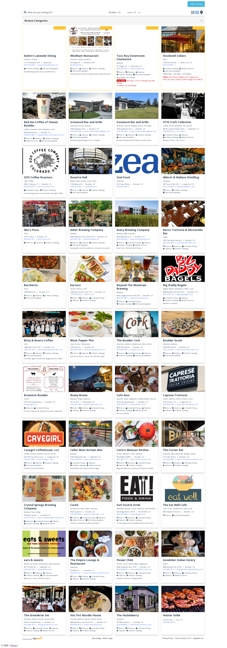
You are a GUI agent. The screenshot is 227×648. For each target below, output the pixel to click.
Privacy (14, 645)
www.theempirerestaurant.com (97, 573)
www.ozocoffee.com (46, 186)
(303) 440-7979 (29, 624)
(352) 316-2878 (168, 186)
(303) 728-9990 (122, 514)
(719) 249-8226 (75, 294)
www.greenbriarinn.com (47, 624)
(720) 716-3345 (168, 349)
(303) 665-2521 (75, 573)
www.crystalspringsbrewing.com (51, 517)
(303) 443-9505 (122, 349)
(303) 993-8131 (122, 404)
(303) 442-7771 (122, 459)
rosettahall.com (90, 186)
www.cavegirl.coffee (46, 459)
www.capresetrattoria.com (187, 404)
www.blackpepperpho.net (94, 349)
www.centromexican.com (140, 459)
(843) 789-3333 (122, 68)
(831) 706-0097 (168, 65)
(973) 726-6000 (29, 65)
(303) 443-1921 (29, 239)
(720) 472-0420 (29, 459)
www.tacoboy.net (137, 68)
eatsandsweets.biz (45, 569)
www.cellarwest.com (92, 459)
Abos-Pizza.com (44, 239)
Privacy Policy (167, 638)
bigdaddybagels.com (185, 294)
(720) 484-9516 (168, 131)
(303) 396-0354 (29, 186)
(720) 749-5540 (75, 131)
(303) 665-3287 (29, 569)
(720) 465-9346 (75, 459)
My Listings (96, 638)
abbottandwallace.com (186, 186)
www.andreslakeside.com (48, 65)
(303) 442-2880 (168, 459)
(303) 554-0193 (168, 294)
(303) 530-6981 (122, 298)
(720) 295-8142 (75, 186)
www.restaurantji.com (93, 624)
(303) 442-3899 (168, 243)
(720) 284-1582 (75, 404)
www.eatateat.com (137, 514)
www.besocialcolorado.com (188, 349)
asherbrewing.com (91, 239)
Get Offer (121, 81)
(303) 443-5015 (168, 569)
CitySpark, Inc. (198, 638)
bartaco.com (89, 294)
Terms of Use (180, 638)
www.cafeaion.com (138, 404)
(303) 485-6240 (168, 404)
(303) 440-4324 (122, 239)
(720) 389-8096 (75, 514)
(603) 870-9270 (75, 65)
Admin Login (108, 638)
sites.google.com (30, 404)
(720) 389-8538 (168, 622)
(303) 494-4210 (75, 624)
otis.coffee (181, 131)
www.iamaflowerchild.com (141, 569)
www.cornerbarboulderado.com (190, 459)
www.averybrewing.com (140, 239)
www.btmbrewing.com (139, 298)
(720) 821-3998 (29, 135)
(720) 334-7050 (29, 349)
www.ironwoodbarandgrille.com (97, 131)
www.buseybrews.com (93, 404)
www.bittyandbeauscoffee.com (50, 349)
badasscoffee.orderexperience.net (52, 135)
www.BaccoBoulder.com (186, 243)
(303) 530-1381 (75, 239)
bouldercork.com (137, 349)
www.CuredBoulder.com (94, 514)
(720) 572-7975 (29, 517)
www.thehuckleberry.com (140, 624)
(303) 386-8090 (122, 569)
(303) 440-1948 (75, 349)
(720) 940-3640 (122, 186)
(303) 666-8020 (122, 624)
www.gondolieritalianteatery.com (190, 569)
